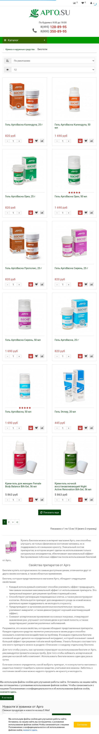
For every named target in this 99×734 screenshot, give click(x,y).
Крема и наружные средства (20, 49)
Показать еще (49, 512)
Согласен (82, 724)
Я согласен (7, 697)
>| (17, 522)
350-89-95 (54, 31)
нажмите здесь (8, 692)
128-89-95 (54, 27)
